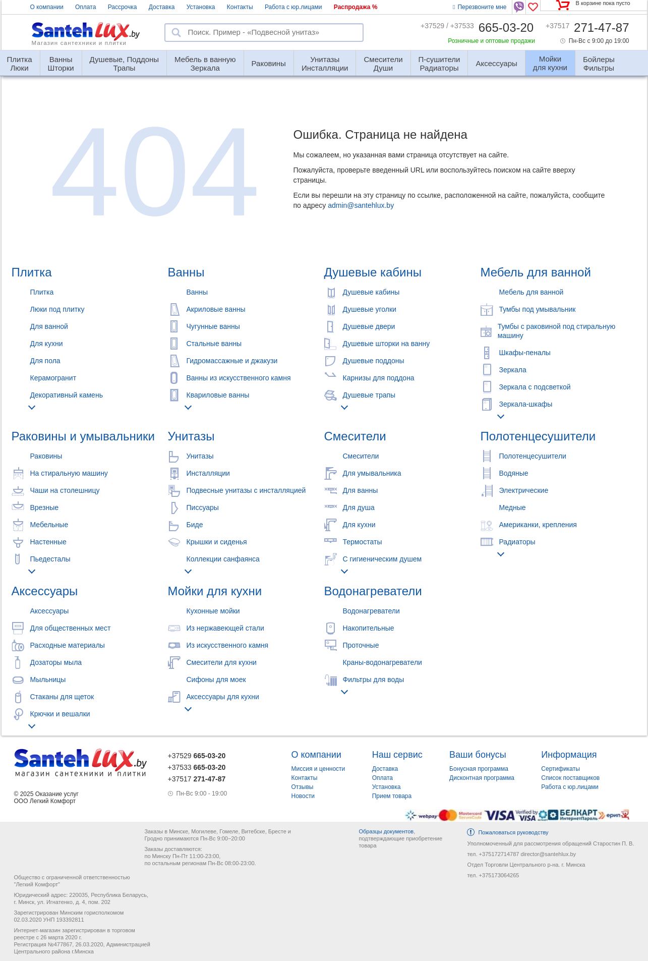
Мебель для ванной (536, 272)
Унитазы (191, 436)
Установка (201, 7)
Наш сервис (397, 755)
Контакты (240, 7)
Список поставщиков (570, 777)
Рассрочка (122, 7)
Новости (303, 796)
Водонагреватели (373, 591)
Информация (569, 755)
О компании (47, 7)
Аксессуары (496, 63)
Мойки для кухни (215, 591)
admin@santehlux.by (361, 205)
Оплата (85, 7)
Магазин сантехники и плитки (79, 43)
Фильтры (599, 59)
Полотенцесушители (538, 436)
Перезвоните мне (479, 7)
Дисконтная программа (481, 777)
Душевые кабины (373, 272)
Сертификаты (560, 768)
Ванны (186, 272)
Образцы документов (386, 831)
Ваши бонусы (477, 755)
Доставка (162, 7)
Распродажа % (356, 7)
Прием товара (392, 796)
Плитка (32, 272)
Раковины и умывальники (83, 436)
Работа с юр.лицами (293, 7)
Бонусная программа (478, 768)
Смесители (355, 436)
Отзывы (302, 786)
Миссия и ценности (318, 768)
